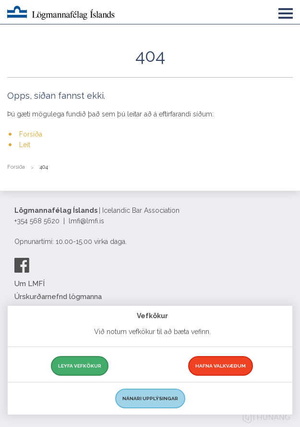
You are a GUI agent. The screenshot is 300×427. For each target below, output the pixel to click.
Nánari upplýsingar (150, 398)
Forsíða (30, 134)
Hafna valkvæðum (220, 366)
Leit (24, 145)
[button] (285, 11)
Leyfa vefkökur (79, 366)
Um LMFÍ (29, 283)
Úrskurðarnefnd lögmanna (58, 296)
